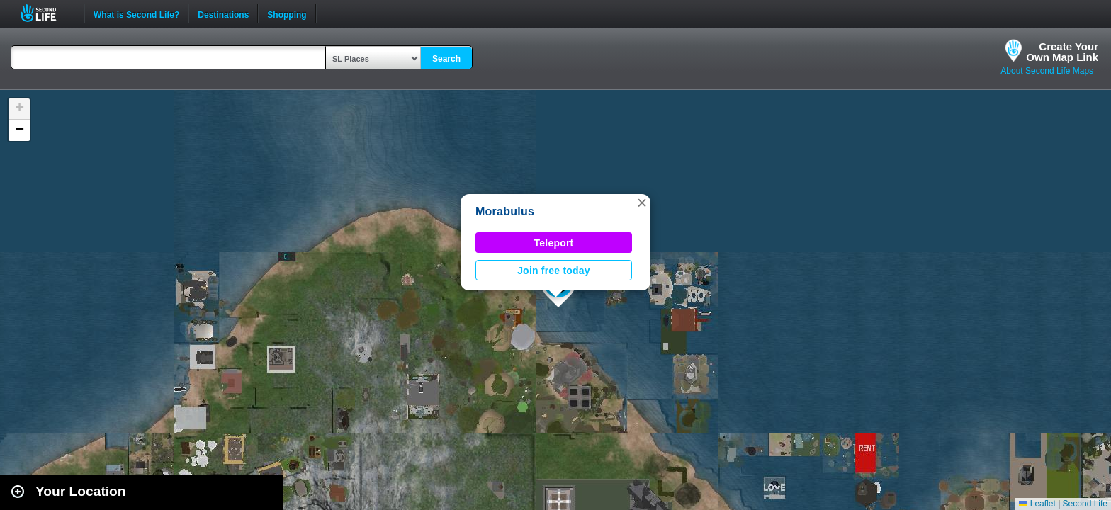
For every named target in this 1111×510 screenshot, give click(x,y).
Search (446, 59)
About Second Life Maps (1046, 71)
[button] (641, 202)
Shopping (286, 13)
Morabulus (504, 211)
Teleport (554, 243)
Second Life (46, 13)
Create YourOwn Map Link (1062, 51)
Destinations (223, 13)
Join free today (553, 270)
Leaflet (1037, 504)
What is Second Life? (136, 13)
